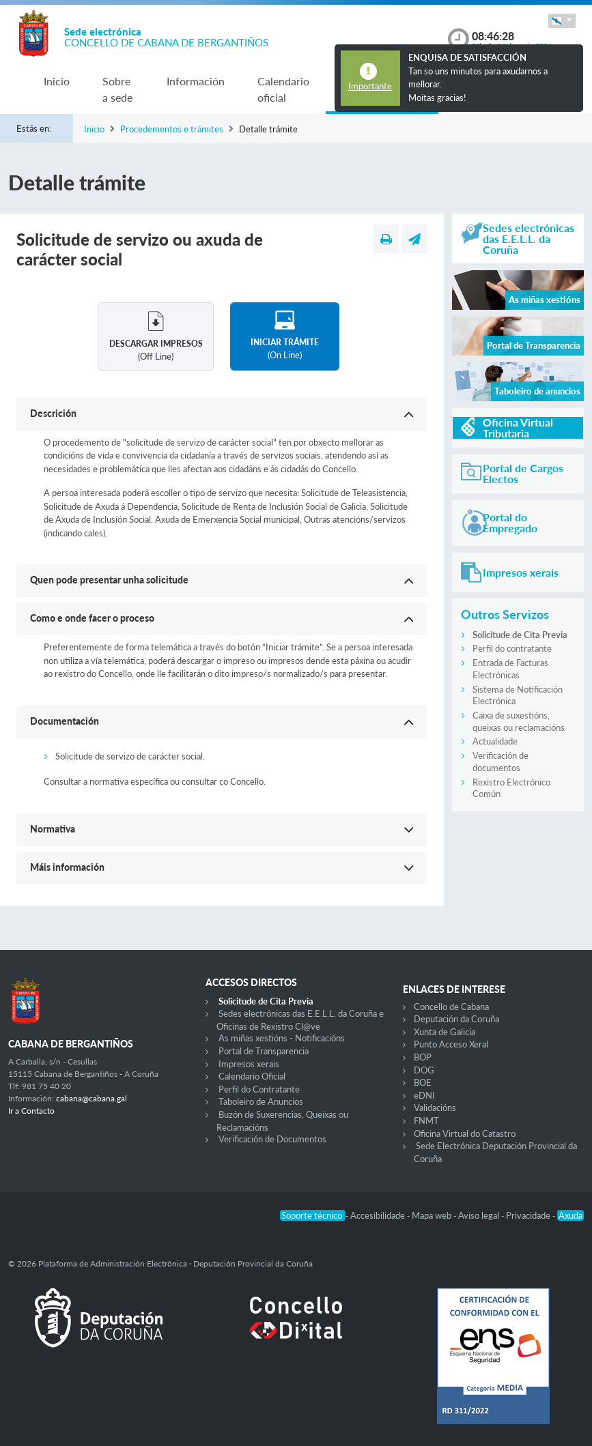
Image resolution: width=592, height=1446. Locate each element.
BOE (423, 1082)
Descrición (53, 413)
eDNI (424, 1095)
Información (196, 80)
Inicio (57, 80)
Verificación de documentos (500, 761)
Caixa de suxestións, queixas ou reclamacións (519, 721)
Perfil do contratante (512, 648)
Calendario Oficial (252, 1076)
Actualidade (495, 741)
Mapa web (432, 1215)
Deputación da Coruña (456, 1018)
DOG (424, 1070)
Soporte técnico (312, 1215)
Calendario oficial (283, 89)
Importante (370, 86)
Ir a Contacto (31, 1110)
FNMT (426, 1120)
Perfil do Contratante (259, 1089)
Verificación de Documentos (272, 1138)
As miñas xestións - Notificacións (282, 1037)
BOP (423, 1057)
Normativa (52, 829)
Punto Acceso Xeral (451, 1044)
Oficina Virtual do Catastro (465, 1133)
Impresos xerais (249, 1063)
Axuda (570, 1215)
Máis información (67, 867)
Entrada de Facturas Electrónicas (510, 668)
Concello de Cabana (451, 1006)
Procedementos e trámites (171, 129)
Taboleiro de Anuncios (261, 1101)
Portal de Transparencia (264, 1050)
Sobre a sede (117, 89)
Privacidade (529, 1215)
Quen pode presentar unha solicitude (109, 579)
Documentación (64, 721)
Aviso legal (479, 1215)
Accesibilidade (378, 1215)
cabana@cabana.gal (91, 1098)
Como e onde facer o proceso (92, 618)
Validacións (435, 1107)
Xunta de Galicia (444, 1031)
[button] (562, 21)
